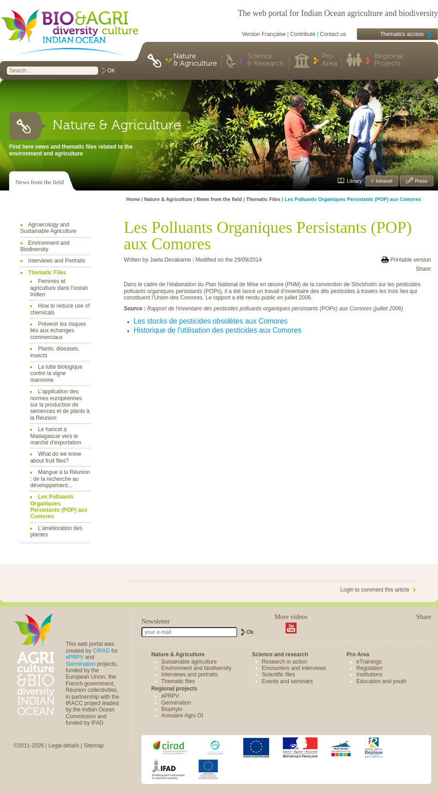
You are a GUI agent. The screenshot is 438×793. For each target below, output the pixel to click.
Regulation (369, 668)
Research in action (284, 662)
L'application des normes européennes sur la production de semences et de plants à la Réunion (59, 404)
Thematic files (178, 681)
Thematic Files (47, 272)
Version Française (264, 34)
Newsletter (155, 621)
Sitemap (93, 745)
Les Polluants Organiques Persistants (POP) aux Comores (58, 507)
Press (420, 181)
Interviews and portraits (189, 674)
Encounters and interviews (294, 668)
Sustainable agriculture (189, 662)
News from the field (40, 182)
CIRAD (101, 651)
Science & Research (265, 60)
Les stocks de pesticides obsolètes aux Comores (210, 321)
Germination (80, 664)
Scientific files (278, 674)
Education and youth (381, 681)
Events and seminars (287, 681)
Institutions (369, 674)
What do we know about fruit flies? (55, 457)
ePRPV (74, 657)
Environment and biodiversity (196, 668)
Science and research (280, 654)
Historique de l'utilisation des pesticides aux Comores (218, 330)
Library (354, 181)
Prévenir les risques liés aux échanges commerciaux (58, 330)
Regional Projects (388, 60)
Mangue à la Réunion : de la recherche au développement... (60, 479)
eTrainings (369, 662)
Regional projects (174, 688)
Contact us (333, 34)
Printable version (411, 260)
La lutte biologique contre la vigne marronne (56, 373)
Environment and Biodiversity (45, 246)
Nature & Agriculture (195, 60)
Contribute (302, 34)
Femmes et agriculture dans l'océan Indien (59, 288)
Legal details (63, 745)
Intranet (383, 181)
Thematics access (402, 34)
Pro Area (329, 60)
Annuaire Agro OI (182, 715)
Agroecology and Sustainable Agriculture (49, 227)
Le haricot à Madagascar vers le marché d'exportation (55, 436)
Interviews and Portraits (56, 260)
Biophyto (171, 709)
